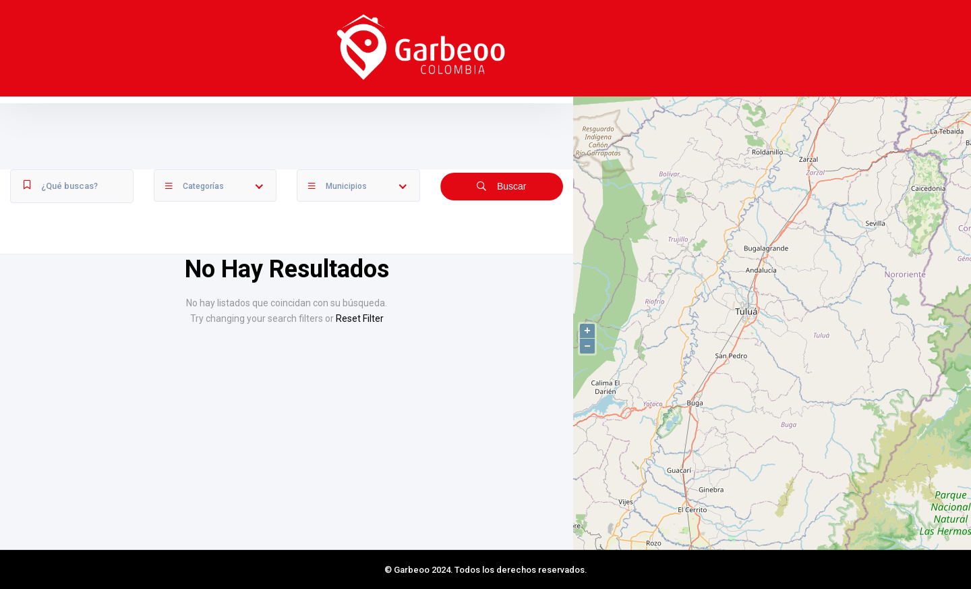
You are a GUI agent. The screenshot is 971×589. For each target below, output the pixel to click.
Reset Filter (360, 318)
